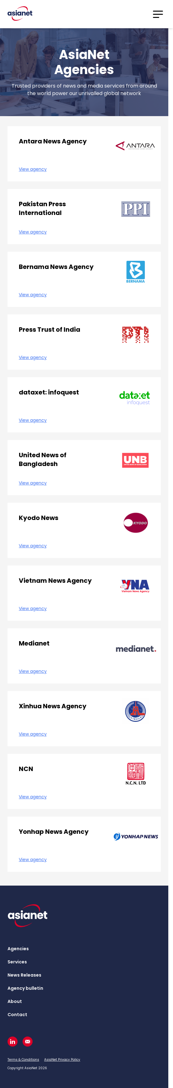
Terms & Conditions (23, 1059)
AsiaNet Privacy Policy (62, 1059)
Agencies (18, 949)
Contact (17, 1014)
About (15, 1001)
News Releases (24, 975)
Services (17, 962)
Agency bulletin (25, 988)
